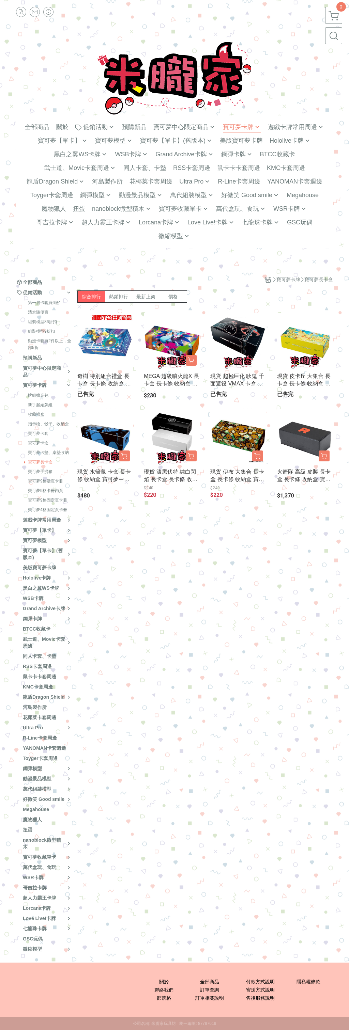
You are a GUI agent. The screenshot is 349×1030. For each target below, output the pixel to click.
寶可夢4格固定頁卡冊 (47, 509)
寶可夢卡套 (38, 433)
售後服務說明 (260, 998)
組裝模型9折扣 (41, 331)
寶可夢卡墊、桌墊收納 (48, 452)
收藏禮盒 (36, 414)
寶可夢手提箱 (40, 471)
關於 (164, 981)
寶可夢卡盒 (38, 443)
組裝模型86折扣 (42, 321)
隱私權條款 (308, 981)
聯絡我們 (163, 989)
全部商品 (209, 981)
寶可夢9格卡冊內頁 (45, 490)
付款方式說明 (260, 981)
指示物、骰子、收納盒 (48, 424)
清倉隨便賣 (38, 312)
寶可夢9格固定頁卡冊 (47, 500)
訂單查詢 (209, 989)
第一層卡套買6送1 (44, 302)
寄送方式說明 (260, 989)
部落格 (164, 998)
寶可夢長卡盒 (40, 462)
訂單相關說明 (209, 998)
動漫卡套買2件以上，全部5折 (49, 344)
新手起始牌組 (40, 404)
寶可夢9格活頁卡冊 (45, 481)
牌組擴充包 (38, 395)
